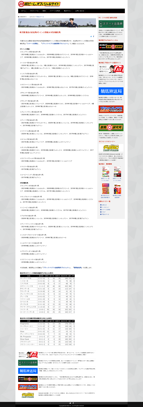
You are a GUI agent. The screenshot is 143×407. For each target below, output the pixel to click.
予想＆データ (40, 16)
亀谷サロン (67, 11)
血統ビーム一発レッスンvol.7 (105, 179)
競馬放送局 (77, 267)
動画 (44, 11)
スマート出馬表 (55, 11)
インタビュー (105, 207)
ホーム (23, 11)
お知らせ (104, 205)
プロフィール (34, 11)
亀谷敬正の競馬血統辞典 (117, 196)
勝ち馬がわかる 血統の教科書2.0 (105, 196)
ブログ (103, 212)
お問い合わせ (79, 11)
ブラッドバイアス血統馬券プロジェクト (55, 43)
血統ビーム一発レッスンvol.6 (117, 179)
